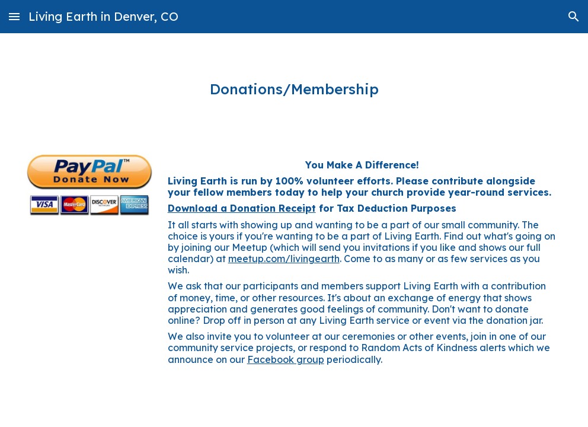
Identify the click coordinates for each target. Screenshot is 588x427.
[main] (294, 89)
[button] (14, 16)
